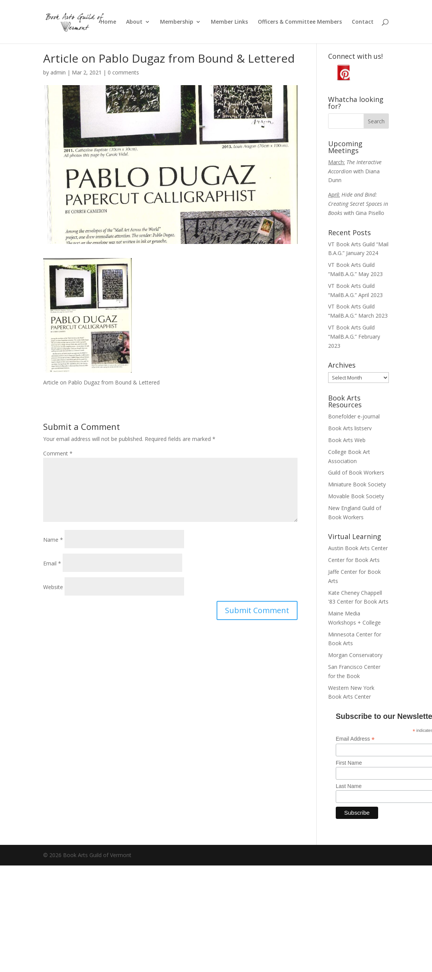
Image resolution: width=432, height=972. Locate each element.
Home (108, 22)
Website (53, 587)
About (134, 22)
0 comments (123, 72)
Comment (58, 453)
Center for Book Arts (354, 560)
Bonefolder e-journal (354, 416)
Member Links (229, 22)
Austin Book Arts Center (358, 548)
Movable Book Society (356, 496)
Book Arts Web (347, 440)
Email (52, 563)
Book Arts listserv (350, 428)
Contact (363, 22)
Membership (176, 22)
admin (58, 72)
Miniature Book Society (357, 484)
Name (53, 539)
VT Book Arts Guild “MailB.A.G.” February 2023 (354, 336)
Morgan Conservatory (355, 655)
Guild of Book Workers (356, 472)
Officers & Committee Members (300, 22)
